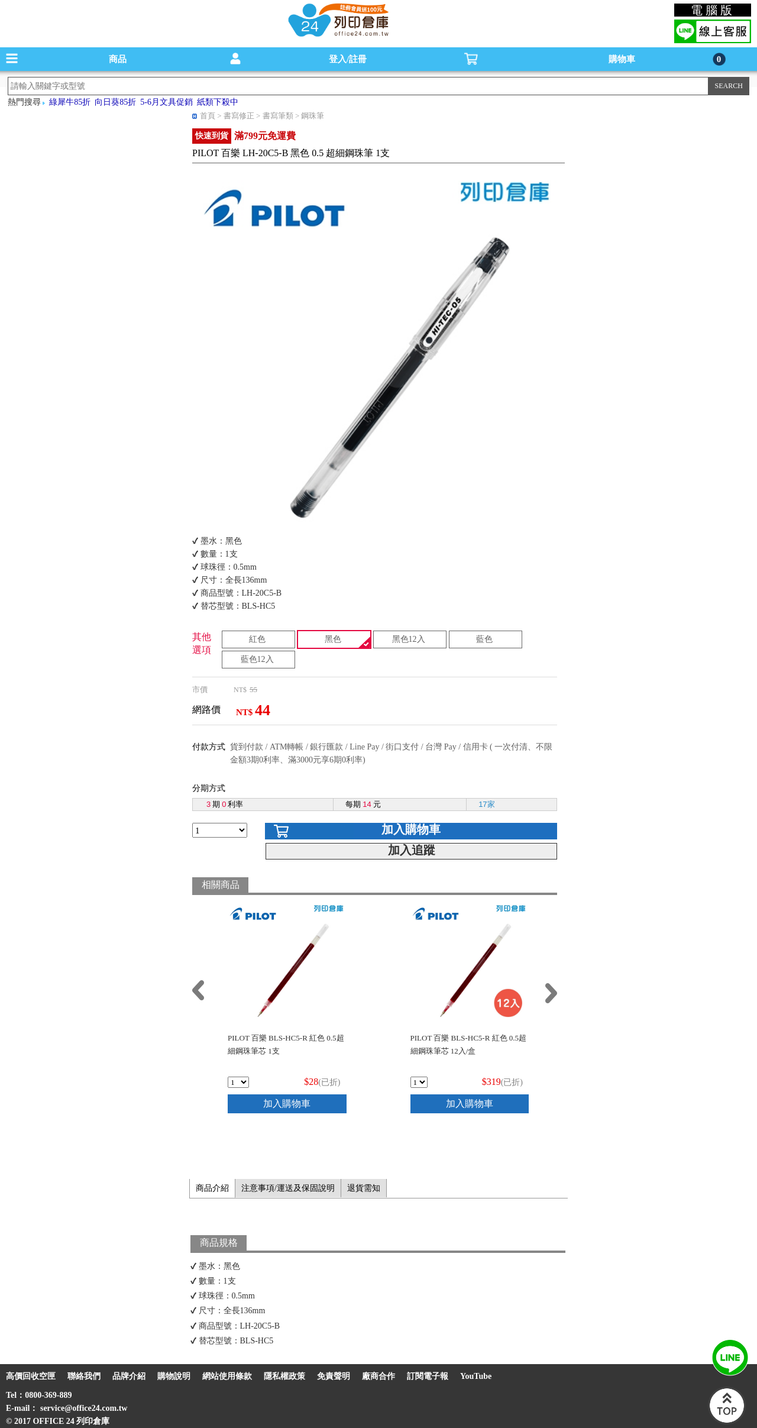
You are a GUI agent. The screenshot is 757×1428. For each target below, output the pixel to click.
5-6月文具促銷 (166, 102)
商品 (118, 59)
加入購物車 (411, 829)
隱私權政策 (284, 1376)
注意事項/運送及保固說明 (288, 1188)
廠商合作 (378, 1376)
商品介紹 (212, 1188)
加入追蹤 (411, 850)
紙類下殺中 (217, 102)
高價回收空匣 (31, 1376)
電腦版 (713, 10)
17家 (486, 804)
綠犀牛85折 (69, 102)
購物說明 (173, 1376)
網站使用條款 (227, 1376)
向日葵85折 (115, 102)
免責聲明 (333, 1376)
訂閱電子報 (427, 1376)
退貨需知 (363, 1188)
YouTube (475, 1376)
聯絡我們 (84, 1376)
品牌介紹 (128, 1376)
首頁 (207, 115)
